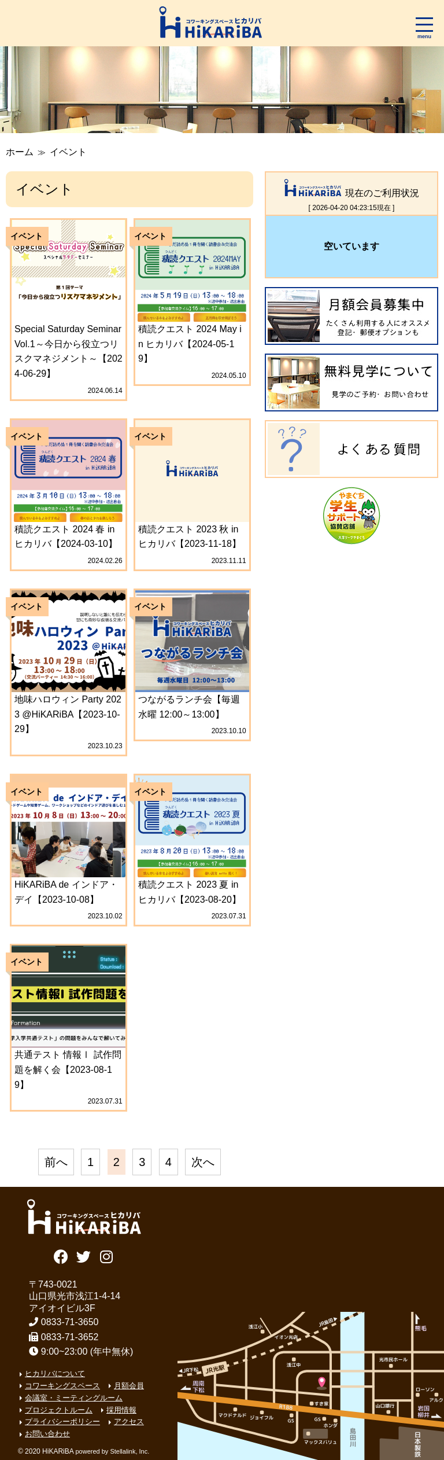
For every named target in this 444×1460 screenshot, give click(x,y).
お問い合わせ (47, 1433)
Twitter (83, 1255)
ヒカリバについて (55, 1373)
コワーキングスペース (62, 1385)
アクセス (129, 1421)
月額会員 (129, 1385)
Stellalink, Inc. (129, 1451)
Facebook (61, 1255)
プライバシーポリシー (62, 1421)
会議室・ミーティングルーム (74, 1397)
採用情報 (121, 1410)
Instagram (107, 1255)
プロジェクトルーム (58, 1410)
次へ (202, 1162)
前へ (56, 1162)
